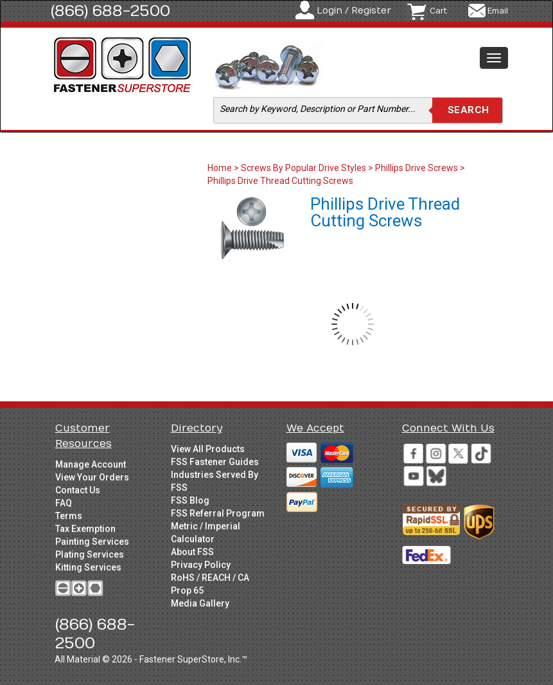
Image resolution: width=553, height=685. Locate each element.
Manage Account (90, 464)
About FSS (192, 552)
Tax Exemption (85, 529)
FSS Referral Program (218, 513)
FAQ (63, 503)
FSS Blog (190, 500)
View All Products (208, 449)
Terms (68, 516)
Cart (438, 10)
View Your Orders (92, 477)
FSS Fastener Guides (215, 462)
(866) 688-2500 (110, 11)
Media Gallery (200, 603)
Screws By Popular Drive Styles (303, 168)
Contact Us (77, 490)
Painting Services (92, 541)
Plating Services (89, 554)
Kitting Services (88, 567)
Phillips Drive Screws (416, 168)
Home (220, 168)
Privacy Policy (201, 565)
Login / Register (354, 10)
